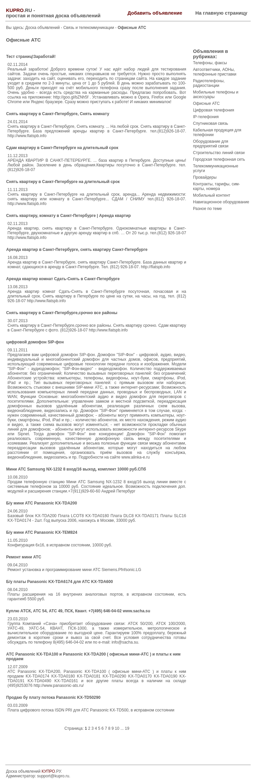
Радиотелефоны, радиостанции (209, 83)
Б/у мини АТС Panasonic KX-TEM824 (41, 532)
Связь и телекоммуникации (89, 27)
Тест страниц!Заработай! (31, 56)
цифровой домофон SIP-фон (35, 342)
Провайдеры (205, 177)
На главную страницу (221, 13)
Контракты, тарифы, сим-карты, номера (216, 186)
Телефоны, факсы (210, 63)
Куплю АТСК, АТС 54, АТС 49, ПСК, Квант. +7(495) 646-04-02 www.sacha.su (78, 611)
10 (117, 728)
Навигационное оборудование (221, 202)
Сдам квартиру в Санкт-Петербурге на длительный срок (62, 147)
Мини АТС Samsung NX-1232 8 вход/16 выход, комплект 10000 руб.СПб (76, 469)
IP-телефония (206, 116)
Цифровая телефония (213, 110)
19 (127, 728)
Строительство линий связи (219, 152)
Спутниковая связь (210, 123)
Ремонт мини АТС (23, 557)
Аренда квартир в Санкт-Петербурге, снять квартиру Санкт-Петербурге (77, 249)
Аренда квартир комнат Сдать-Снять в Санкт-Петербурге (63, 279)
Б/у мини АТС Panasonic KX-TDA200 (41, 503)
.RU (19, 10)
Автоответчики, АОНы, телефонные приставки (214, 72)
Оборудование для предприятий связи (210, 143)
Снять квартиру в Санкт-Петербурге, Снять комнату (57, 113)
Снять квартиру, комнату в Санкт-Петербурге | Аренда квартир (68, 215)
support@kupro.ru (53, 776)
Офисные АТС (206, 103)
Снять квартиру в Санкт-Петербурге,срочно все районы (61, 312)
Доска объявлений (42, 27)
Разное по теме (207, 208)
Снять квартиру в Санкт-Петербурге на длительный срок (63, 181)
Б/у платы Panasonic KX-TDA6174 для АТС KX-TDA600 (59, 581)
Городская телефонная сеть (219, 159)
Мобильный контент (211, 195)
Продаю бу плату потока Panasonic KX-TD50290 (53, 697)
